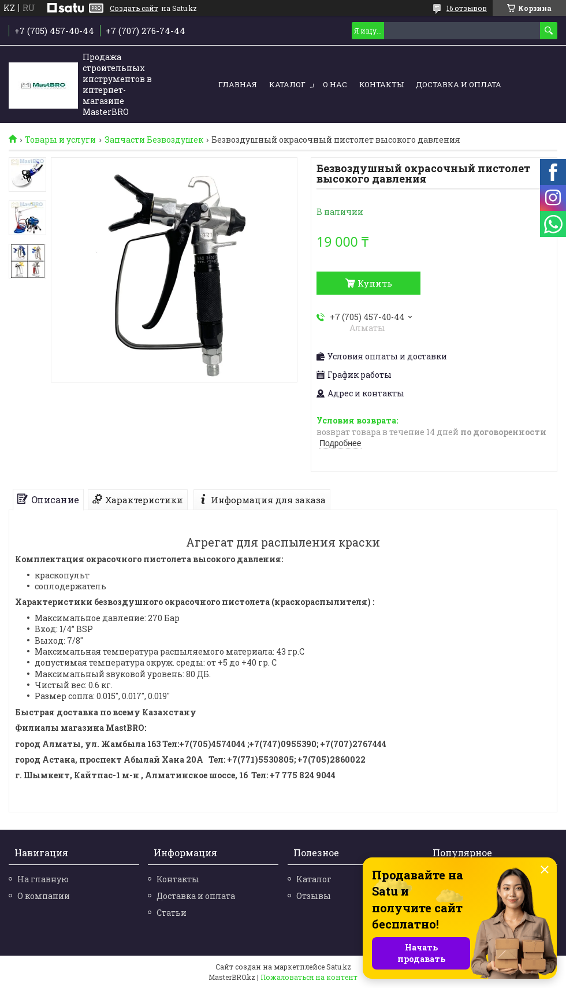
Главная (237, 84)
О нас (335, 84)
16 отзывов (466, 8)
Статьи (172, 912)
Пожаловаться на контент (309, 977)
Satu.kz (338, 966)
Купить (375, 283)
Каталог (287, 84)
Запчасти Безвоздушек (154, 140)
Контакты (381, 84)
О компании (43, 895)
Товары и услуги (60, 140)
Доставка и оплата (458, 84)
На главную (43, 879)
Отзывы (313, 895)
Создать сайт (134, 8)
